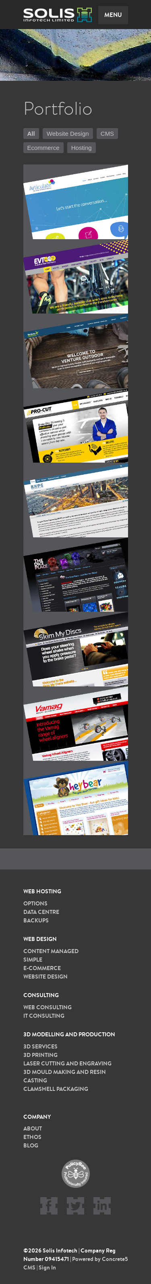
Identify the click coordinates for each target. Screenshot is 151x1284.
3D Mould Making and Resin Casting (64, 1076)
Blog (30, 1145)
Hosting (81, 147)
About (32, 1128)
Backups (36, 920)
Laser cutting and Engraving (67, 1063)
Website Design (68, 133)
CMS (107, 133)
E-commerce (42, 968)
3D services (40, 1046)
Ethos (32, 1137)
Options (35, 903)
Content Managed (51, 951)
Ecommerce (43, 147)
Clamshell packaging (55, 1089)
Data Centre (41, 912)
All (31, 133)
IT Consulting (43, 1016)
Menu (113, 15)
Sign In (47, 1267)
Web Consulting (47, 1007)
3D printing (40, 1055)
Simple (32, 960)
